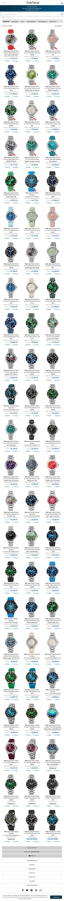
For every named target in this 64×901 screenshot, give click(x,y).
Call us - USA (32, 848)
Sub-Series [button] (15, 21)
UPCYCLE (11, 159)
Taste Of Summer (11, 478)
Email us (32, 855)
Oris (3, 17)
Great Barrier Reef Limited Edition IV (53, 727)
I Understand (56, 897)
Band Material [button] (43, 21)
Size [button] (23, 21)
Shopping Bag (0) (32, 860)
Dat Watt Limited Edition (32, 549)
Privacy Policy (22, 899)
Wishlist (7, 61)
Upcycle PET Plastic (53, 337)
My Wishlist (32, 869)
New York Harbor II (53, 159)
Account (32, 864)
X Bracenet (53, 88)
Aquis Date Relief (11, 53)
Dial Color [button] (53, 21)
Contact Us (32, 877)
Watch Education (32, 885)
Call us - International (32, 851)
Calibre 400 (11, 195)
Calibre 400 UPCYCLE (11, 656)
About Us (32, 873)
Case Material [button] (31, 21)
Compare (15, 61)
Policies (32, 881)
